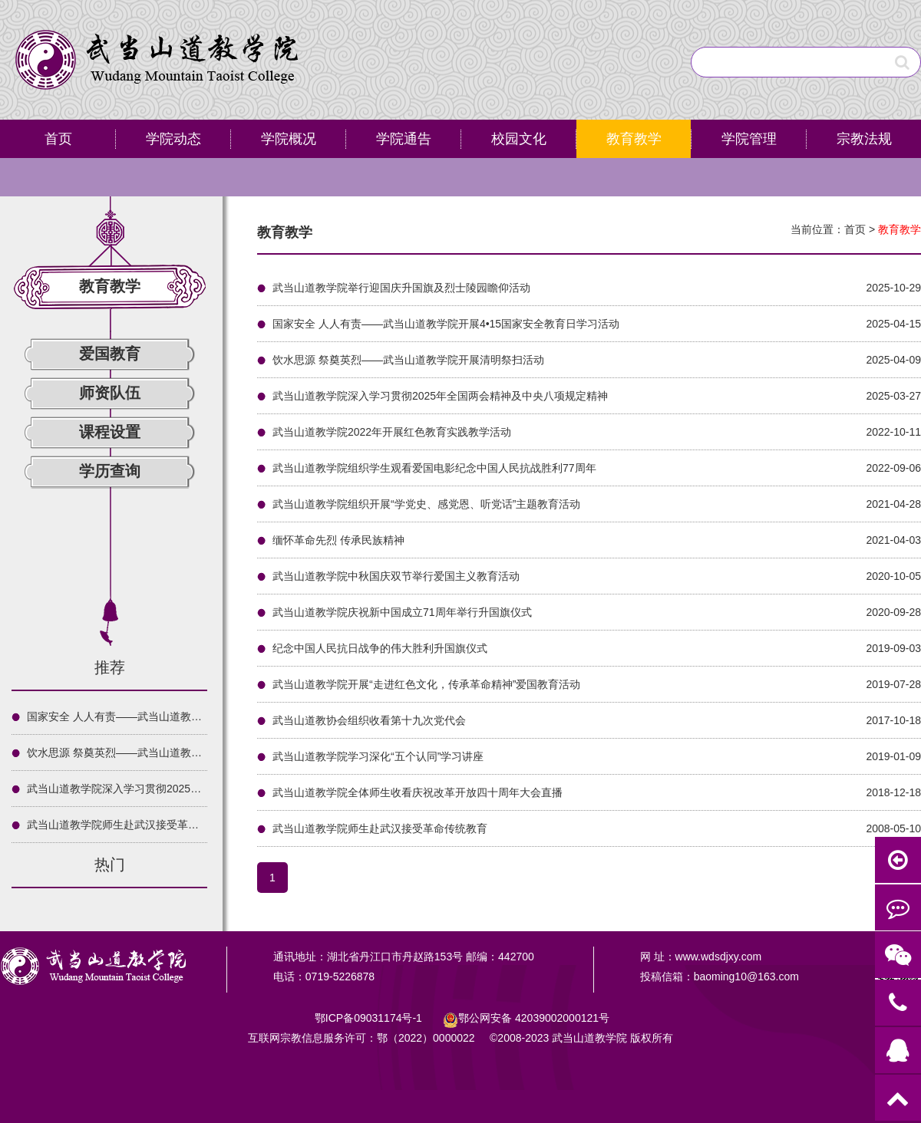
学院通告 (403, 139)
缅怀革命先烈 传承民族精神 (338, 540)
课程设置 (109, 431)
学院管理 (749, 139)
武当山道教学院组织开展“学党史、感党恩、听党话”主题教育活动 (426, 504)
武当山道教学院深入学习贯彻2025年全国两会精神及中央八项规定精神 (194, 788)
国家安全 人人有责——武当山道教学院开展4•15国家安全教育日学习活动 (200, 716)
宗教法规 (864, 139)
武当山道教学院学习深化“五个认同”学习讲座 (378, 756)
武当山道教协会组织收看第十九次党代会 (369, 720)
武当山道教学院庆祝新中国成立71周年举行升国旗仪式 (402, 612)
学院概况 (288, 139)
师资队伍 (109, 392)
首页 (58, 139)
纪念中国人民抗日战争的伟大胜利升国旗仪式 (379, 648)
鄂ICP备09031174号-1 (370, 1018)
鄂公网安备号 (533, 1018)
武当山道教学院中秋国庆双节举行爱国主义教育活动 (396, 576)
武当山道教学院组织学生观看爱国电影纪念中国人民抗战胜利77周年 (434, 468)
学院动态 (173, 139)
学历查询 (109, 471)
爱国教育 (109, 353)
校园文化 (518, 139)
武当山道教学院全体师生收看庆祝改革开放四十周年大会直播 (417, 792)
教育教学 (634, 139)
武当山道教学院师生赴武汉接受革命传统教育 (134, 824)
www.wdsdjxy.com (718, 956)
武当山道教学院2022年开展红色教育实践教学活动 (391, 432)
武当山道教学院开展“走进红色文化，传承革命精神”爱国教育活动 (426, 684)
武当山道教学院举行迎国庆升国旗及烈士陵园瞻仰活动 (401, 288)
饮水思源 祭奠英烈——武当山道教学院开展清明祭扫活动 (163, 752)
